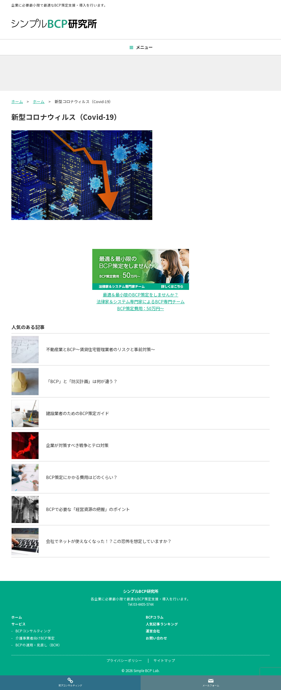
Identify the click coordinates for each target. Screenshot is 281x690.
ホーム (17, 101)
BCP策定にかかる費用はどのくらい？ (81, 477)
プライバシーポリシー (124, 660)
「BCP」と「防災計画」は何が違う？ (81, 381)
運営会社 (153, 630)
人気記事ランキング (162, 623)
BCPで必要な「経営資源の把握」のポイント (88, 509)
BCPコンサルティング (33, 630)
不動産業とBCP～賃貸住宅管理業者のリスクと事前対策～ (100, 349)
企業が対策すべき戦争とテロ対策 (77, 445)
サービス (18, 623)
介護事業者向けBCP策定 (35, 637)
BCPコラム (155, 616)
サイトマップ (164, 660)
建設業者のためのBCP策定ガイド (77, 413)
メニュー (144, 47)
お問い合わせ (156, 637)
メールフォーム (210, 685)
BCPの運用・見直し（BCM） (39, 644)
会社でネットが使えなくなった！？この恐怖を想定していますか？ (108, 541)
